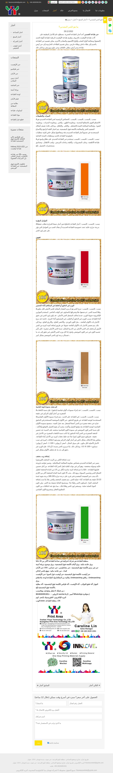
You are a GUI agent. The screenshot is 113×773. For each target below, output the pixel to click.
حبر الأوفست (15, 65)
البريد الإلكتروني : (80, 763)
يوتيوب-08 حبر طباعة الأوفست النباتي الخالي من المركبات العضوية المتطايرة (19, 157)
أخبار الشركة (17, 41)
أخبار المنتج (83, 20)
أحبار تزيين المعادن (14, 79)
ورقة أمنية (14, 90)
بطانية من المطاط (14, 104)
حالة (61, 10)
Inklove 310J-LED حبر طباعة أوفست (19, 148)
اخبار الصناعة (18, 32)
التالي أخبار (94, 685)
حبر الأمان (14, 74)
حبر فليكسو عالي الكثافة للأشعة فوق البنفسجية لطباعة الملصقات (18, 140)
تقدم (38, 743)
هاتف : (52, 766)
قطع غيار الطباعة (17, 119)
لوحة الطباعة (15, 94)
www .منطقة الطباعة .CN (50, 601)
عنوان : (30, 759)
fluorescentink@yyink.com (17, 2)
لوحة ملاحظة (41, 578)
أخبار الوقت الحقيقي (17, 47)
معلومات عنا (100, 10)
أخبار (54, 10)
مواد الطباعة (15, 115)
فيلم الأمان (15, 99)
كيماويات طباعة (16, 110)
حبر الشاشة (15, 85)
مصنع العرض (73, 10)
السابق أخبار (43, 685)
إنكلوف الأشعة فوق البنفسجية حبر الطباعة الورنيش (19, 166)
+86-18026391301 (35, 2)
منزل (36, 10)
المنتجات (45, 10)
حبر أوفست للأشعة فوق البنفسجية (77, 574)
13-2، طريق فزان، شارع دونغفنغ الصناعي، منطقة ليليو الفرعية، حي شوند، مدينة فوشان (60, 759)
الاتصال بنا (86, 10)
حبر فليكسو (15, 69)
